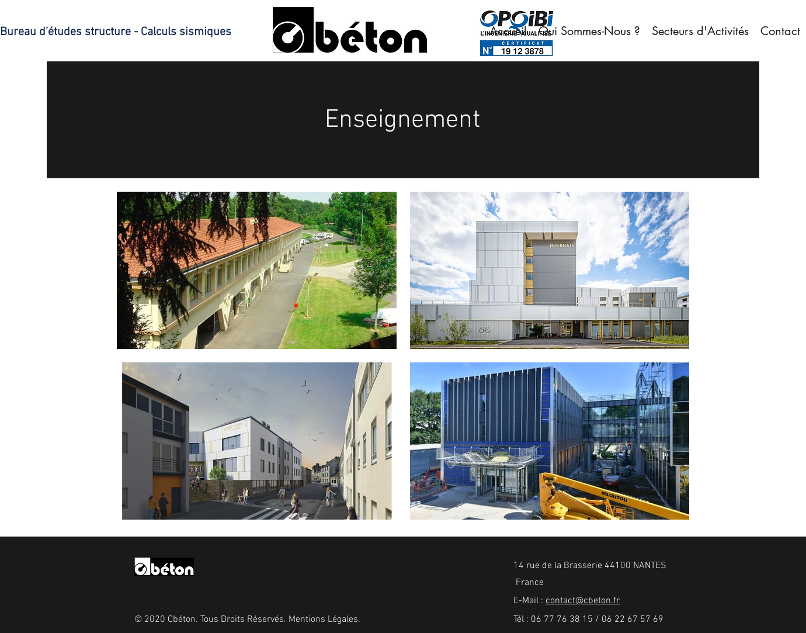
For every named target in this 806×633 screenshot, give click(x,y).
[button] (700, 31)
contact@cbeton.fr (583, 601)
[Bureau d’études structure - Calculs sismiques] (119, 32)
